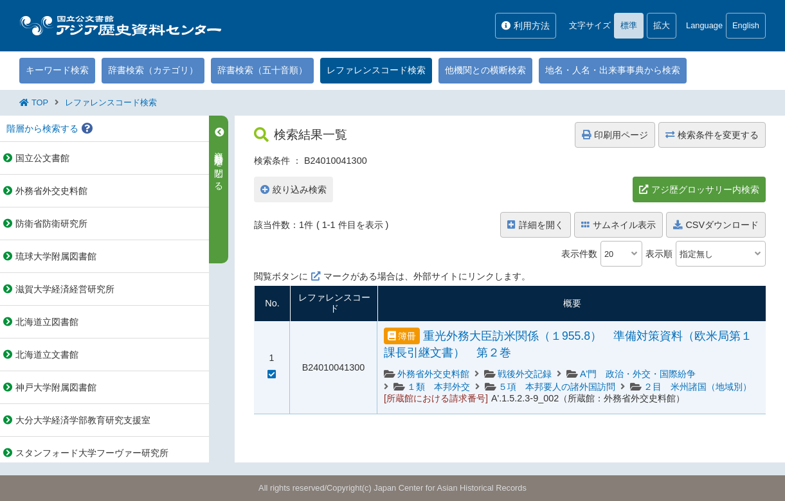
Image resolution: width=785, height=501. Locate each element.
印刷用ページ (615, 135)
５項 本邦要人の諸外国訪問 (556, 387)
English (745, 25)
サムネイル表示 (618, 225)
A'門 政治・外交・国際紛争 (638, 374)
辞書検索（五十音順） (262, 70)
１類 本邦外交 (438, 387)
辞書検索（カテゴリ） (153, 70)
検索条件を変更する (712, 135)
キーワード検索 (57, 70)
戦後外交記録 (525, 374)
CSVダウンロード (716, 225)
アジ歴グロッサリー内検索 (705, 189)
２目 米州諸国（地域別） (698, 387)
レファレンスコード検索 (376, 70)
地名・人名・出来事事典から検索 (612, 70)
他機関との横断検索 (485, 70)
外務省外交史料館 (433, 374)
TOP (40, 102)
